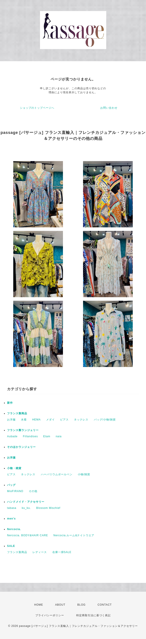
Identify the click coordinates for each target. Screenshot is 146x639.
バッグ (11, 485)
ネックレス (81, 419)
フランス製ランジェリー (23, 430)
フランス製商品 (17, 413)
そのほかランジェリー (21, 447)
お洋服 (11, 419)
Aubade (12, 436)
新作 (10, 402)
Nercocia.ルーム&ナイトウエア (74, 535)
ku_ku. (26, 508)
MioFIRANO (15, 491)
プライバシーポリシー (49, 615)
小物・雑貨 (14, 468)
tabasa (11, 508)
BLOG (81, 604)
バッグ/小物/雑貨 (105, 419)
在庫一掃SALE (62, 552)
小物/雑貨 (84, 474)
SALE (11, 546)
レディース (39, 552)
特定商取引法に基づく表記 (93, 615)
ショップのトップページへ (37, 107)
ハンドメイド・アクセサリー (25, 501)
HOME (38, 604)
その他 (33, 491)
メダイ (50, 419)
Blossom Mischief (48, 508)
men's (11, 518)
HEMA (36, 419)
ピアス (64, 419)
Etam (46, 436)
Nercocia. (14, 529)
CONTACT (105, 604)
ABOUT (60, 604)
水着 (24, 419)
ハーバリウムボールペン (56, 474)
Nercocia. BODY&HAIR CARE (27, 535)
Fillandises (30, 436)
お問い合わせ (109, 107)
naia (59, 436)
